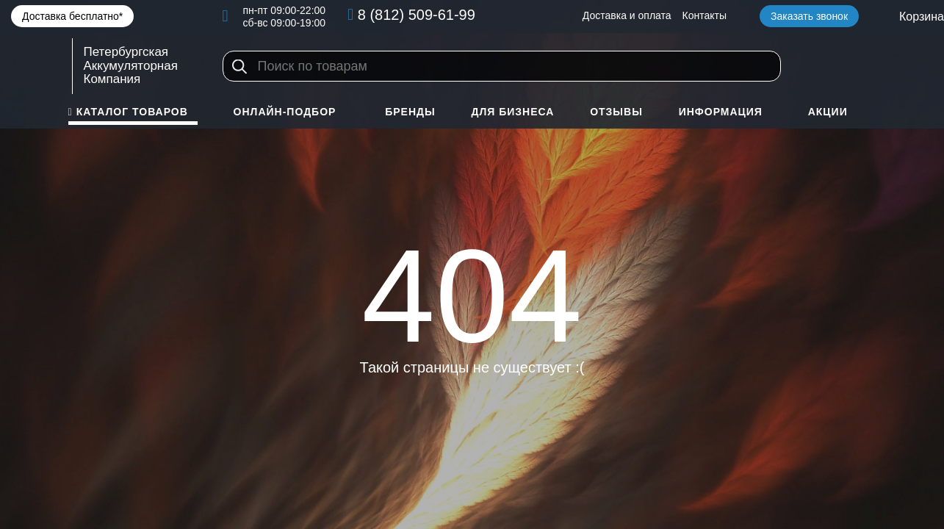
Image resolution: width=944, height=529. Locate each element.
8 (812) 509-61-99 (416, 15)
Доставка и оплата (627, 15)
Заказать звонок (809, 16)
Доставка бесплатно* (72, 16)
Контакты (704, 15)
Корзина (921, 16)
